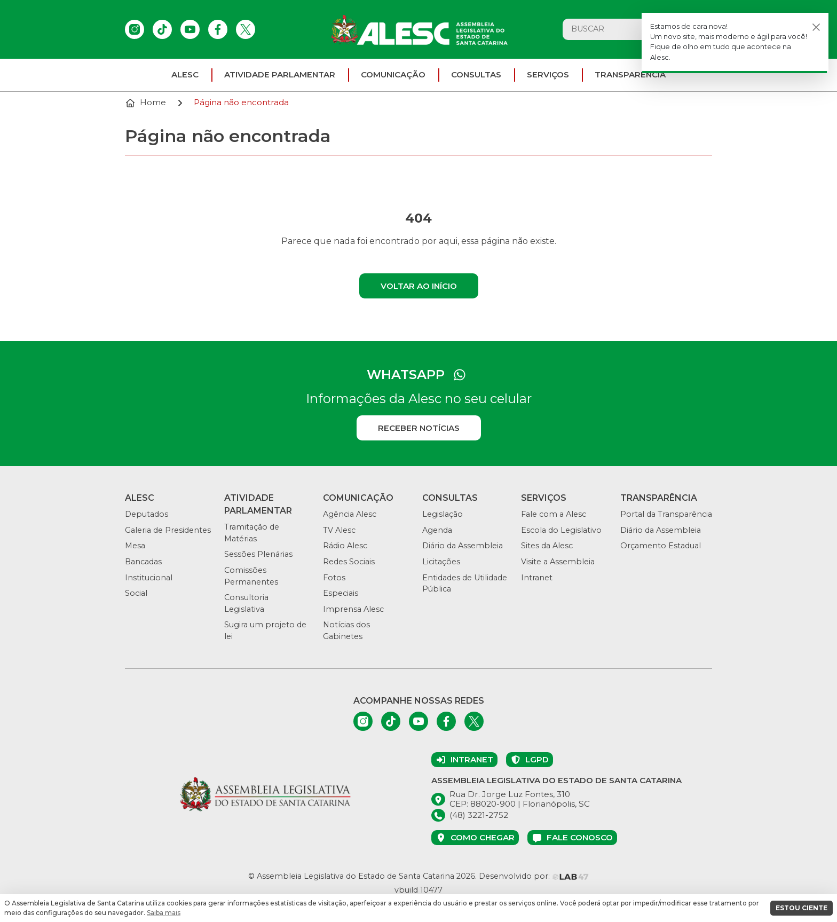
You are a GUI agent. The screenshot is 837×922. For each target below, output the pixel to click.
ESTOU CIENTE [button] (801, 908)
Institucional (148, 577)
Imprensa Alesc (353, 609)
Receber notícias (419, 428)
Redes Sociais (349, 561)
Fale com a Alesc (553, 514)
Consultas (476, 74)
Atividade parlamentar (279, 74)
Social (136, 593)
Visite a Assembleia (558, 561)
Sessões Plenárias (258, 554)
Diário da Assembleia (462, 545)
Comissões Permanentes (251, 576)
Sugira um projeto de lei (265, 630)
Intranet (536, 577)
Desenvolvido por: (534, 876)
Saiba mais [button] (163, 913)
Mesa (135, 545)
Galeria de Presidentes (168, 530)
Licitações (441, 561)
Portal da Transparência (666, 514)
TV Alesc (339, 530)
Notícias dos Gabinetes (346, 630)
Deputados (146, 514)
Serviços (548, 74)
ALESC (185, 74)
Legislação (442, 514)
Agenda (437, 530)
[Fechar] (816, 27)
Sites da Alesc (547, 545)
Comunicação (393, 74)
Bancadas (143, 561)
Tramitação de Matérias (251, 532)
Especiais (340, 593)
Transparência (630, 74)
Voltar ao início (419, 286)
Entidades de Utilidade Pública (464, 583)
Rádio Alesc (345, 545)
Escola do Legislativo (561, 530)
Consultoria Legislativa (246, 603)
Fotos (334, 577)
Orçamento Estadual (660, 545)
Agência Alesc (349, 514)
